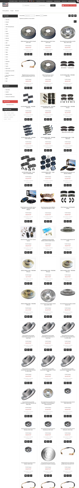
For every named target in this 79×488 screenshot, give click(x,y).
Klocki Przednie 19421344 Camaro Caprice (28, 240)
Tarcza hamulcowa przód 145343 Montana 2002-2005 (28, 429)
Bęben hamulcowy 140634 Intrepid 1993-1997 (28, 42)
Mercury (7, 38)
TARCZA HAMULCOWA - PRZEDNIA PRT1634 (28, 271)
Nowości (17, 10)
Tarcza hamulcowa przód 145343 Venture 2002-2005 (28, 454)
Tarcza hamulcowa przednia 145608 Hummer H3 (67, 304)
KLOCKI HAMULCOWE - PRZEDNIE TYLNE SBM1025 (28, 138)
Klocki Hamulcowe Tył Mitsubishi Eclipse (68, 208)
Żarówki (7, 73)
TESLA (7, 49)
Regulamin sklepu (9, 94)
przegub (5, 119)
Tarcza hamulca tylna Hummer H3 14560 (68, 240)
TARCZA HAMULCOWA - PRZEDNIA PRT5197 (28, 304)
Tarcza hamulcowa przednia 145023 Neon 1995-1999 (48, 304)
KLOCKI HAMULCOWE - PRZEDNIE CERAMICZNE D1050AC (48, 107)
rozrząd (5, 115)
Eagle (7, 52)
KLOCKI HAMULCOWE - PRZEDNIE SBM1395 (28, 107)
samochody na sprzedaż (10, 70)
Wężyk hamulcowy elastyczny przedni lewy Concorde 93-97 (67, 458)
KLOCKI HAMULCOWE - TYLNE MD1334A (67, 138)
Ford (6, 28)
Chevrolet (7, 19)
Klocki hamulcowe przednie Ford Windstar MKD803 (68, 173)
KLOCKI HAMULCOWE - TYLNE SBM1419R (48, 173)
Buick (7, 31)
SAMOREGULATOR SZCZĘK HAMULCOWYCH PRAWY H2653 (48, 240)
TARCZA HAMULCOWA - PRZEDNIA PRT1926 (48, 271)
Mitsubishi (7, 61)
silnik (5, 112)
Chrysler (7, 22)
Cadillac (7, 33)
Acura (7, 56)
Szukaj (52, 5)
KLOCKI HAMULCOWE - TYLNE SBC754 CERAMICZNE (28, 173)
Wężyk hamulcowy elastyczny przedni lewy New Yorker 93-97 (28, 75)
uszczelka (8, 112)
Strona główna (5, 10)
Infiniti (7, 54)
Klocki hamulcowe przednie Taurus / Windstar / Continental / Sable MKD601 (28, 208)
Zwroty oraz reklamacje (10, 96)
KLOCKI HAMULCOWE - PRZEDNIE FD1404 (68, 107)
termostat (11, 117)
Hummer (7, 40)
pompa (14, 115)
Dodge (7, 24)
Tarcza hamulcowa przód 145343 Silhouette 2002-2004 (68, 429)
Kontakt (7, 92)
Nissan (7, 63)
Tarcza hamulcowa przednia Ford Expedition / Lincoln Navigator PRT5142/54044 (48, 400)
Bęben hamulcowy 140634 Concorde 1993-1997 (48, 75)
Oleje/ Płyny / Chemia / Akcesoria (9, 76)
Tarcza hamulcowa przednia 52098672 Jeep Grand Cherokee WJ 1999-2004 (28, 403)
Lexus (7, 59)
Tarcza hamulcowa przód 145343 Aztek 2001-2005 (68, 396)
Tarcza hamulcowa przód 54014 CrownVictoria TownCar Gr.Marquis (48, 463)
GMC (6, 42)
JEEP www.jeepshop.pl (10, 26)
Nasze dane (8, 89)
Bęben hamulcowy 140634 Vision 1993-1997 (48, 42)
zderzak (9, 119)
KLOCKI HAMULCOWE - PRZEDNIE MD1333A (67, 75)
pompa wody (6, 117)
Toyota (7, 66)
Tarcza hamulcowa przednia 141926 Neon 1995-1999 (67, 42)
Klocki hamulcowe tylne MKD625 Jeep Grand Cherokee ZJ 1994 (48, 208)
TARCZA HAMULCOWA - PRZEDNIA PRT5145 (67, 271)
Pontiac (7, 47)
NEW (6, 78)
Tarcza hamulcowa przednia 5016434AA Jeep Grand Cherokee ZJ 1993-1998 (67, 337)
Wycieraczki (8, 68)
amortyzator (10, 115)
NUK (6, 81)
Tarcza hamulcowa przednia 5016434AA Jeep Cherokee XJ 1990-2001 (28, 337)
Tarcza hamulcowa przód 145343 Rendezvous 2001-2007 (48, 429)
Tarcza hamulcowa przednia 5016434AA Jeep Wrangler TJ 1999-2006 (48, 370)
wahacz (12, 112)
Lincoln (7, 35)
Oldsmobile (8, 45)
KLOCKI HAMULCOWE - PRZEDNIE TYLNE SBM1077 (48, 138)
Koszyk (11, 10)
